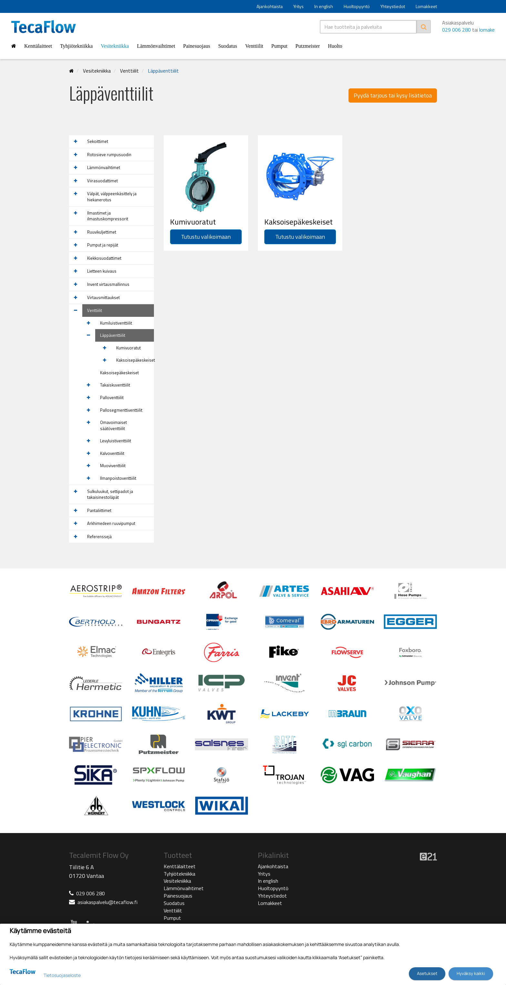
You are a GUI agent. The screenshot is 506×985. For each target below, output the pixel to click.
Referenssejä (99, 536)
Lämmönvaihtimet (156, 46)
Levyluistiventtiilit (115, 440)
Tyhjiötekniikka (76, 46)
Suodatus (227, 46)
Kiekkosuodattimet (104, 258)
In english (323, 6)
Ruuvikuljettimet (101, 232)
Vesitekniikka (115, 46)
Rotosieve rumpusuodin (109, 154)
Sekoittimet (97, 141)
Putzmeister (308, 46)
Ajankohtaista (270, 6)
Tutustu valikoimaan (206, 236)
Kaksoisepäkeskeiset (135, 360)
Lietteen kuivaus (101, 271)
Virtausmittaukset (103, 297)
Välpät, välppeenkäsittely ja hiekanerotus (112, 196)
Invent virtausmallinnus (108, 284)
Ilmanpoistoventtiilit (118, 478)
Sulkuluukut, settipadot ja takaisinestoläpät (110, 494)
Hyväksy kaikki (471, 973)
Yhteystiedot (392, 6)
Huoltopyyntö (357, 6)
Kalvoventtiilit (112, 453)
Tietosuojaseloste (62, 975)
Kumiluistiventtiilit (116, 323)
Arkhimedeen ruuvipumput (111, 523)
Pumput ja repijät (102, 245)
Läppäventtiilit (163, 71)
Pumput (279, 46)
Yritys (298, 6)
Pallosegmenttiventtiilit (121, 410)
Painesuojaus (196, 46)
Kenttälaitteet (38, 46)
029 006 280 (456, 30)
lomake (487, 30)
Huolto (335, 46)
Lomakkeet (426, 6)
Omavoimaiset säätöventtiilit (113, 425)
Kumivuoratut (128, 348)
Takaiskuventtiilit (115, 385)
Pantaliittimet (99, 510)
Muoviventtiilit (113, 465)
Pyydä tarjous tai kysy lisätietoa (393, 95)
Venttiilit (254, 46)
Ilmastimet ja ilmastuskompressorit (107, 216)
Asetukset (427, 973)
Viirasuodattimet (102, 180)
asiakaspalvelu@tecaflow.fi (107, 902)
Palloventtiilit (112, 397)
